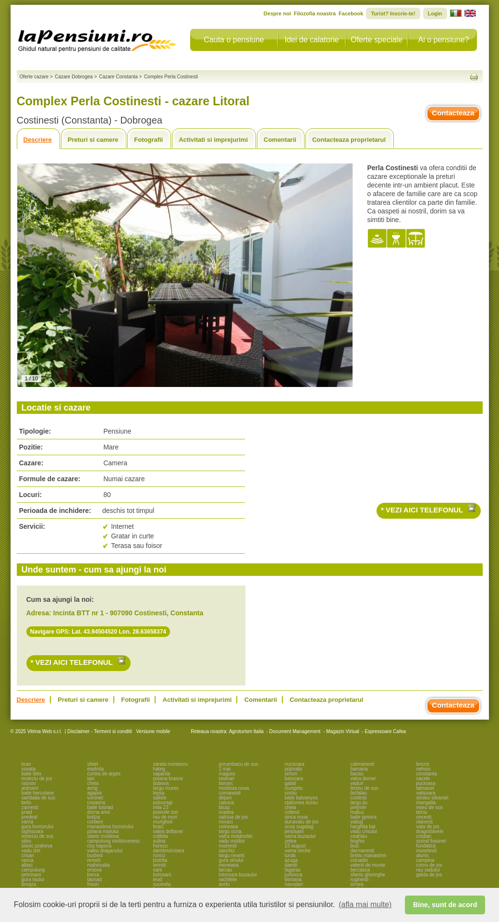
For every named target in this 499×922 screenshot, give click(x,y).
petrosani (31, 874)
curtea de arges (104, 773)
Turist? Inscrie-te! (393, 13)
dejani (225, 797)
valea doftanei (168, 831)
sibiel (92, 764)
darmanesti (362, 850)
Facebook (351, 13)
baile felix (32, 773)
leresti (159, 865)
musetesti (426, 850)
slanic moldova (103, 836)
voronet (95, 797)
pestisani (294, 831)
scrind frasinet (431, 841)
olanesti (424, 821)
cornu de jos (429, 865)
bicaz (224, 807)
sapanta (161, 773)
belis (27, 802)
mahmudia (98, 865)
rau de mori (165, 817)
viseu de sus (429, 807)
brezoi (422, 764)
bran (26, 764)
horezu (160, 845)
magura (227, 773)
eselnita (95, 769)
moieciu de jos (37, 778)
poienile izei (165, 812)
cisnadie (359, 860)
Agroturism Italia (246, 731)
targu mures (166, 788)
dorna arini (98, 812)
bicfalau (359, 793)
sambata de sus (39, 797)
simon (291, 773)
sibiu (27, 841)
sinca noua (296, 817)
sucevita (162, 884)
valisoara (426, 793)
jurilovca (294, 874)
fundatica (426, 845)
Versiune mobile (152, 731)
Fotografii (148, 139)
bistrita (160, 860)
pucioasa (426, 783)
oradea (226, 812)
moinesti (228, 845)
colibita (160, 836)
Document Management (295, 731)
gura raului (33, 879)
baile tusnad (100, 807)
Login (435, 13)
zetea (290, 841)
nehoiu (423, 769)
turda (290, 855)
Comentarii (280, 139)
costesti (359, 797)
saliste (160, 797)
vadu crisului (364, 831)
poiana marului (103, 831)
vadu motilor (232, 841)
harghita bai (363, 826)
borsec (226, 783)
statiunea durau (301, 802)
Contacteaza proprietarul (349, 139)
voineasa (228, 826)
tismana (293, 879)
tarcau (225, 869)
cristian (424, 836)
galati (290, 783)
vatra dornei (363, 778)
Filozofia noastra (315, 13)
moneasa (229, 865)
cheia (93, 783)
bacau (357, 773)
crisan (28, 855)
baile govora (364, 817)
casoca (226, 802)
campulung (33, 869)
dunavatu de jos (302, 821)
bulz (355, 845)
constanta (426, 773)
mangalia (426, 802)
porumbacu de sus (238, 764)
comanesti (230, 793)
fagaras (293, 869)
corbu (291, 793)
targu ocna (230, 831)
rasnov (29, 783)
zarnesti (30, 807)
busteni (95, 855)
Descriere (38, 139)
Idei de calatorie (312, 40)
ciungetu (294, 788)
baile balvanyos (301, 797)
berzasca (360, 869)
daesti (291, 865)
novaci (226, 821)
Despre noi (277, 13)
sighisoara (33, 831)
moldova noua (234, 788)
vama (27, 821)
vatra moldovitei (236, 836)
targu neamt (231, 855)
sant (157, 869)
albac (27, 865)
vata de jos (427, 826)
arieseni (30, 788)
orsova (94, 869)
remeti (94, 860)
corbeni (95, 821)
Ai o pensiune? (443, 40)
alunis (422, 855)
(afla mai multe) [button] (365, 904)
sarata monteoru (170, 764)
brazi (158, 826)
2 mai (225, 769)
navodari (294, 884)
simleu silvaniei (432, 797)
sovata (29, 769)
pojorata (293, 769)
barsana (359, 769)
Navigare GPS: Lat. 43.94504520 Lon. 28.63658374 (98, 631)
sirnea (357, 884)
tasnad (94, 879)
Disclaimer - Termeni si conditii (99, 731)
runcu (159, 855)
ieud (157, 879)
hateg (159, 769)
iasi (91, 778)
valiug (357, 821)
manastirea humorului (110, 826)
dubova (161, 783)
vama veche (298, 850)
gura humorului (38, 826)
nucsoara (294, 764)
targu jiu (359, 802)
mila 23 (161, 807)
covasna (96, 802)
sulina (159, 841)
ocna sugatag (299, 826)
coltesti (292, 812)
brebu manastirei (368, 855)
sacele (423, 778)
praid (27, 812)
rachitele (228, 879)
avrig (92, 788)
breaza (29, 884)
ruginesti (360, 879)
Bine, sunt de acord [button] (445, 905)
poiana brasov (168, 778)
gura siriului (231, 860)
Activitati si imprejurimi (213, 139)
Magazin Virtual (342, 731)
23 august (295, 845)
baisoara (294, 778)
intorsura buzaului (238, 874)
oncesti (424, 817)
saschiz (227, 850)
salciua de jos (233, 817)
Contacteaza (453, 113)
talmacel (425, 788)
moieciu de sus (38, 836)
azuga (291, 860)
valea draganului (104, 850)
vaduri (357, 783)
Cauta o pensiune (234, 40)
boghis (358, 841)
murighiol (163, 821)
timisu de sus (364, 788)
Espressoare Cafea (385, 731)
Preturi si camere (93, 139)
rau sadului (428, 869)
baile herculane (38, 793)
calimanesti (363, 764)
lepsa (159, 793)
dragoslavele (430, 831)
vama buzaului (300, 836)
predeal (29, 817)
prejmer (359, 807)
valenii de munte (368, 865)
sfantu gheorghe (368, 874)
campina (425, 860)
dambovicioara (168, 850)
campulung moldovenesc (114, 841)
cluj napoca (99, 845)
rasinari (227, 778)
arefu (224, 884)
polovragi (163, 802)
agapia (94, 793)
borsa (93, 874)
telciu (421, 812)
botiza (93, 817)
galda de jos (429, 874)
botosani (162, 874)
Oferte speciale (376, 40)
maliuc (358, 812)
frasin (93, 884)
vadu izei (31, 850)
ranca (28, 860)
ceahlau (359, 836)
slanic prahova (37, 845)
